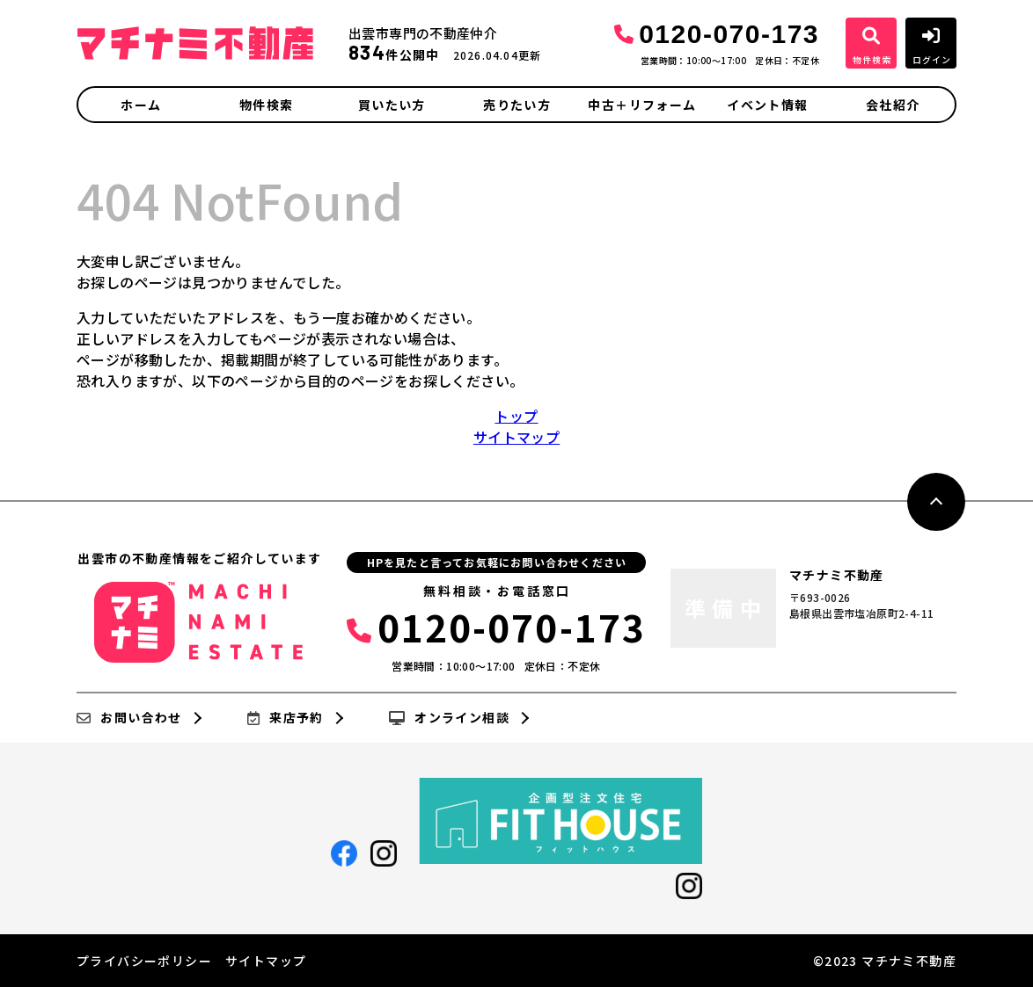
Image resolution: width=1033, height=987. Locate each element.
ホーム (141, 104)
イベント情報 (767, 104)
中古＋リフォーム (642, 104)
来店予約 (285, 718)
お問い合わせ (129, 718)
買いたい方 (392, 104)
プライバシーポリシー (144, 960)
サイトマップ (516, 436)
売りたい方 (517, 104)
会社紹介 (893, 104)
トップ (516, 415)
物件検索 (266, 104)
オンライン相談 (449, 718)
